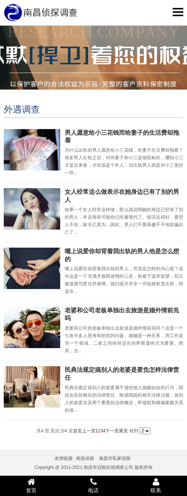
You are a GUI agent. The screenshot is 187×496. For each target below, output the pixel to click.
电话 (93, 485)
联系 (156, 485)
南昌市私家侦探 (115, 458)
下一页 (112, 431)
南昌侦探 (85, 458)
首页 (77, 431)
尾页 (123, 431)
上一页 (89, 431)
